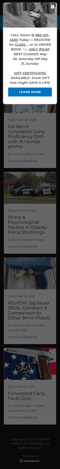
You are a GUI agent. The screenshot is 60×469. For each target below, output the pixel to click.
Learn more (30, 92)
